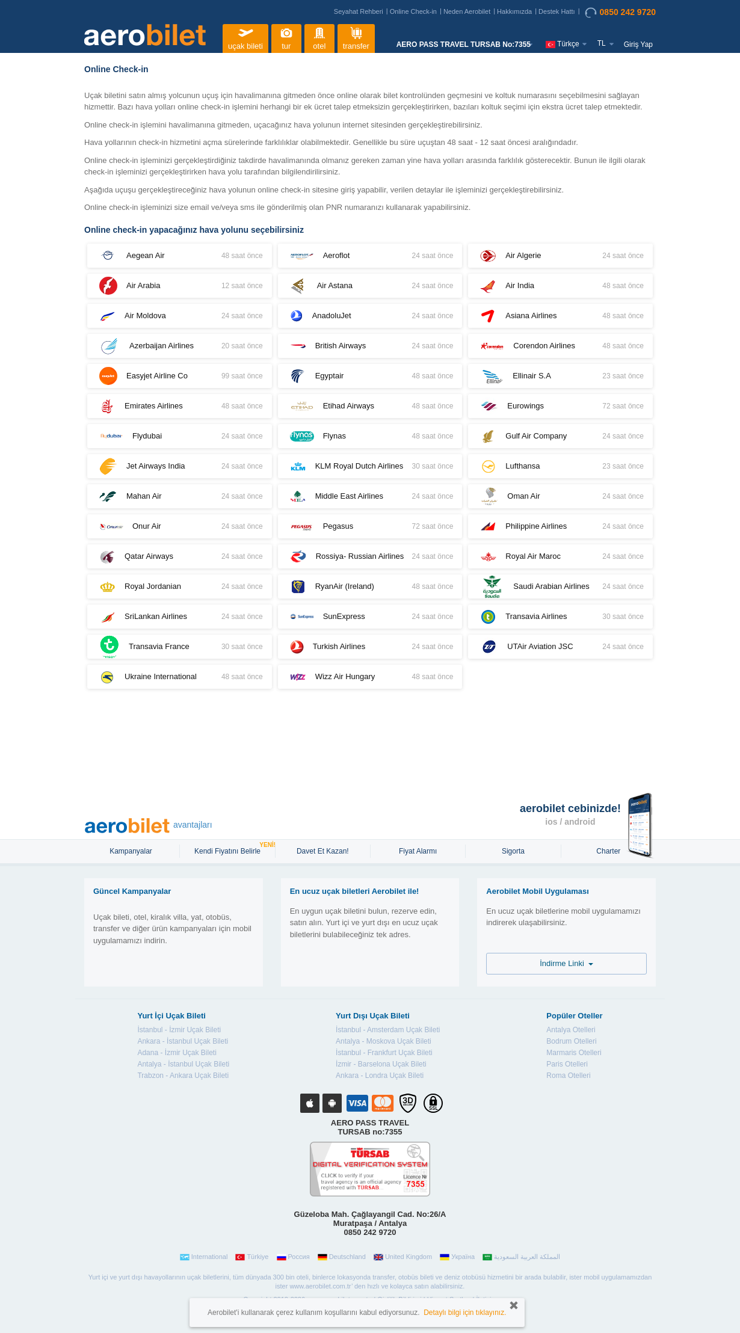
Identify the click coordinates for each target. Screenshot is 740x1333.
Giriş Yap (638, 44)
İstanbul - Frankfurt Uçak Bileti (384, 1052)
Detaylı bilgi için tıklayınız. (465, 1312)
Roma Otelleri (568, 1075)
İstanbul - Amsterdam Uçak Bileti (388, 1030)
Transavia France (179, 647)
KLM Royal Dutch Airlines (370, 466)
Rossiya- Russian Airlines (370, 556)
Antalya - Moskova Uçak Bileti (383, 1041)
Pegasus (370, 526)
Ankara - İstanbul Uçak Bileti (182, 1041)
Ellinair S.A (560, 376)
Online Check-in (413, 11)
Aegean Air (179, 256)
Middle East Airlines (370, 496)
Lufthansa (560, 466)
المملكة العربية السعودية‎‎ (521, 1257)
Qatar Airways (179, 557)
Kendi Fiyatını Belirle (229, 850)
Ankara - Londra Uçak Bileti (380, 1075)
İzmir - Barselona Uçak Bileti (381, 1064)
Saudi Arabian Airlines (560, 586)
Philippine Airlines (560, 527)
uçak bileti (245, 37)
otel (319, 37)
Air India (560, 286)
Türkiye (251, 1257)
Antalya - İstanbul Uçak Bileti (183, 1064)
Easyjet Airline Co (179, 376)
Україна (457, 1257)
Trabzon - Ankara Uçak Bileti (183, 1075)
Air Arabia (179, 286)
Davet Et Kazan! (323, 851)
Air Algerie (560, 256)
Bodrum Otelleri (571, 1041)
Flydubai (179, 436)
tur (286, 37)
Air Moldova (179, 316)
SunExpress (370, 617)
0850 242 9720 (620, 12)
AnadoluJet (370, 316)
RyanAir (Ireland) (370, 587)
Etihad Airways (370, 406)
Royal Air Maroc (560, 557)
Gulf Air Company (560, 436)
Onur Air (179, 526)
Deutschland (342, 1257)
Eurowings (560, 406)
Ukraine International (179, 677)
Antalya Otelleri (570, 1030)
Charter (608, 851)
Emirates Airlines (179, 406)
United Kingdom (403, 1257)
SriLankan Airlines (179, 617)
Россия (293, 1257)
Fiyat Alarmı (418, 851)
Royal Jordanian (179, 587)
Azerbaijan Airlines (179, 346)
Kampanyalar (131, 851)
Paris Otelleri (567, 1064)
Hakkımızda (514, 11)
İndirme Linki (566, 963)
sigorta (513, 851)
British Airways (370, 346)
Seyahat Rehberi (358, 11)
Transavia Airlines (560, 617)
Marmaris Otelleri (573, 1052)
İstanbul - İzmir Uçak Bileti (179, 1030)
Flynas (370, 436)
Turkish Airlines (370, 647)
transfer (356, 37)
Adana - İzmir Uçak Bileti (176, 1052)
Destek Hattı (556, 11)
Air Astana (370, 286)
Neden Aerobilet (466, 11)
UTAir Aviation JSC (560, 647)
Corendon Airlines (560, 346)
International (204, 1257)
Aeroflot (370, 255)
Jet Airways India (179, 466)
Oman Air (560, 496)
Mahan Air (179, 496)
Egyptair (370, 376)
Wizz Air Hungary (370, 677)
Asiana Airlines (560, 316)
